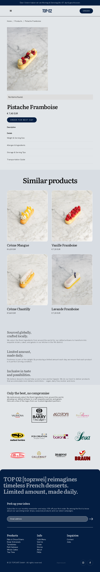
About (39, 549)
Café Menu (41, 539)
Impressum (61, 563)
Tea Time (11, 552)
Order (39, 544)
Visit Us (40, 542)
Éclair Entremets (14, 542)
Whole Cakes (12, 549)
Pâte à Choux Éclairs (15, 539)
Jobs (69, 542)
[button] (11, 11)
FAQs (39, 552)
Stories (40, 547)
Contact (70, 539)
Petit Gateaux (12, 547)
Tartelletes (11, 544)
